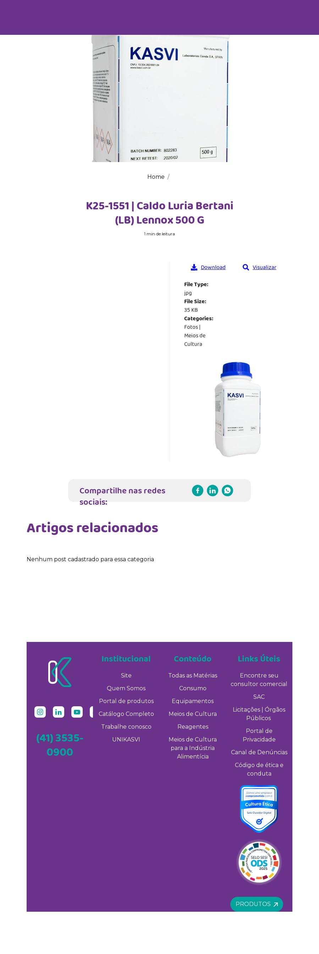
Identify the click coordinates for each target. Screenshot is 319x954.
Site (126, 675)
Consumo (193, 688)
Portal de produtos (126, 701)
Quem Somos (126, 688)
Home (156, 176)
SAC (259, 696)
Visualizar (259, 267)
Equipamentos (193, 701)
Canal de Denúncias (259, 752)
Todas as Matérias (192, 675)
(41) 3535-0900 (60, 744)
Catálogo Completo (126, 714)
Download (208, 267)
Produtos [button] (257, 904)
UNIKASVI (126, 739)
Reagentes (192, 726)
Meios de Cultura (193, 714)
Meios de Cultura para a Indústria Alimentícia (193, 748)
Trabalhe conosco (126, 726)
